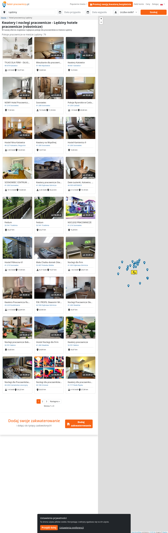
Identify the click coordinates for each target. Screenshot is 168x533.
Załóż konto (139, 4)
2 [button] (42, 401)
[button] (54, 401)
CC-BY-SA (152, 532)
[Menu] (162, 4)
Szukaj (153, 12)
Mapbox (165, 532)
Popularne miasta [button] (78, 4)
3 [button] (46, 401)
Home (3, 17)
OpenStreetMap (136, 532)
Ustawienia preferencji (71, 527)
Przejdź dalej (49, 527)
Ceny (148, 4)
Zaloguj (155, 4)
